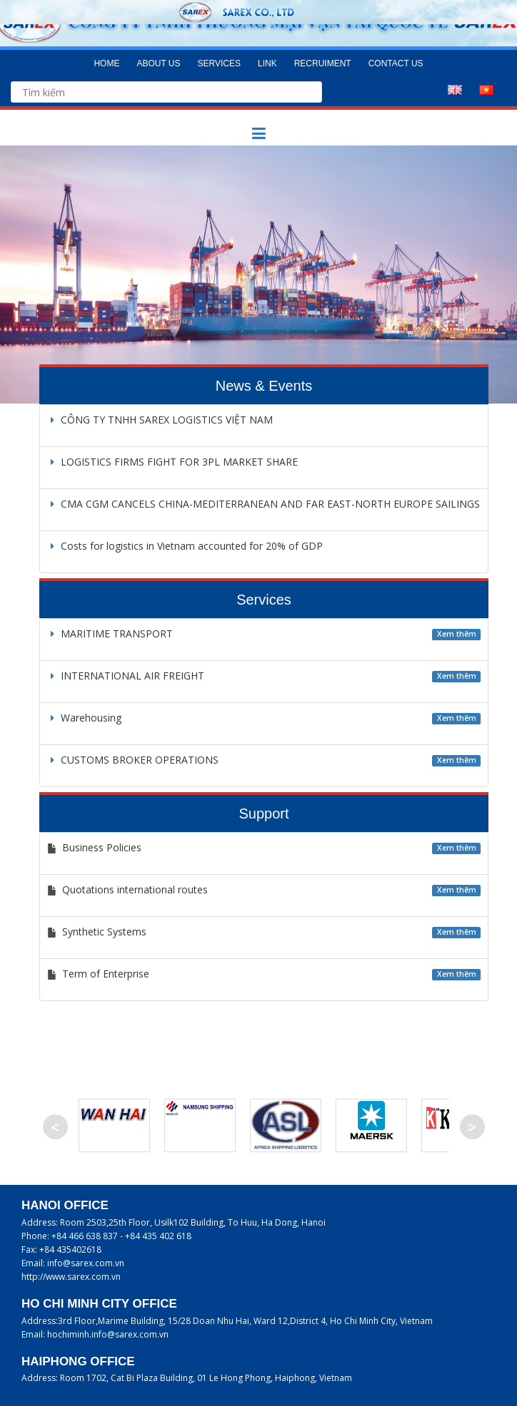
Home (106, 63)
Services (219, 63)
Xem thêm (456, 634)
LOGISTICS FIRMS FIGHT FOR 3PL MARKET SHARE (172, 461)
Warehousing (84, 717)
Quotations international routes (135, 889)
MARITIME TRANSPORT (110, 633)
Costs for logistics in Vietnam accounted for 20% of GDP (185, 546)
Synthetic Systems (104, 931)
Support (263, 813)
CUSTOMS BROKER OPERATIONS (133, 759)
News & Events (264, 386)
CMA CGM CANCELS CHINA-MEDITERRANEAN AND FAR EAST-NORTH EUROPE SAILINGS (263, 503)
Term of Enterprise (105, 973)
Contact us (395, 63)
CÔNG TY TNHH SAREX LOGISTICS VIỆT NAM (160, 419)
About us (158, 63)
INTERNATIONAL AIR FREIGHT (125, 675)
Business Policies (101, 847)
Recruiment (322, 63)
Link (267, 63)
